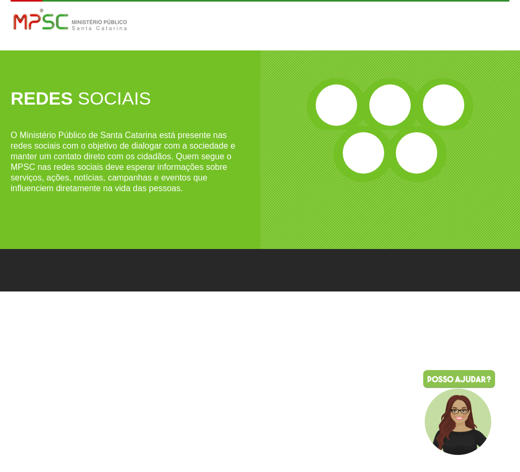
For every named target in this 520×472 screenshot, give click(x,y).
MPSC (70, 20)
